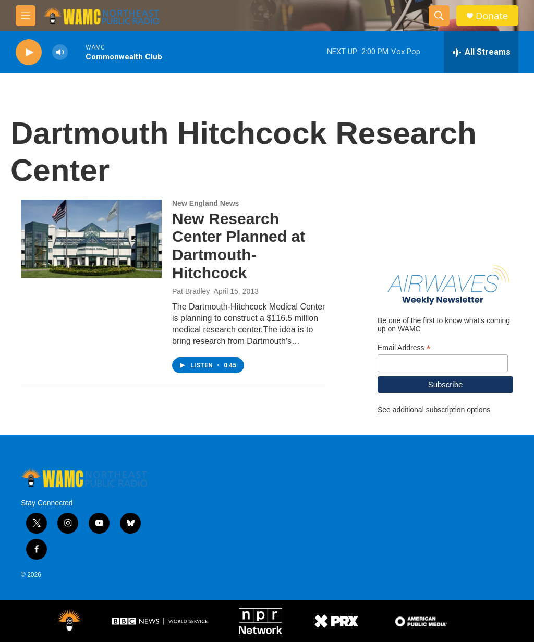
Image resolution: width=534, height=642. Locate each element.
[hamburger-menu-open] (25, 15)
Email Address (404, 348)
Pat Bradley (191, 291)
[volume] (60, 52)
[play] (28, 52)
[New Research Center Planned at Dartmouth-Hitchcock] (91, 239)
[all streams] (481, 52)
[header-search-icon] (439, 15)
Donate (492, 15)
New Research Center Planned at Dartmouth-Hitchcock (238, 245)
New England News (205, 203)
